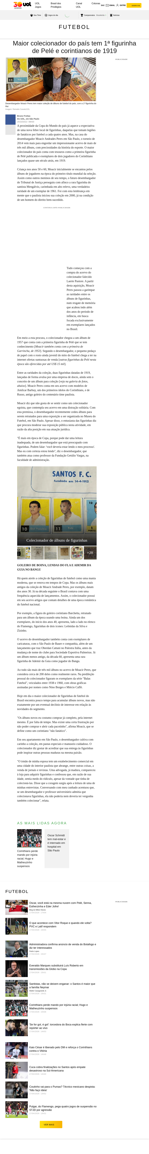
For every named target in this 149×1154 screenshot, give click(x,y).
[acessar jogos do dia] (51, 15)
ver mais (51, 1124)
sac (102, 5)
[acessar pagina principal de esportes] (114, 15)
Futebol (74, 27)
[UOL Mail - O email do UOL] (110, 5)
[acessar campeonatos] (87, 15)
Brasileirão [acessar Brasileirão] (100, 15)
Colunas (96, 3)
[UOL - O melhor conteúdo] (22, 5)
